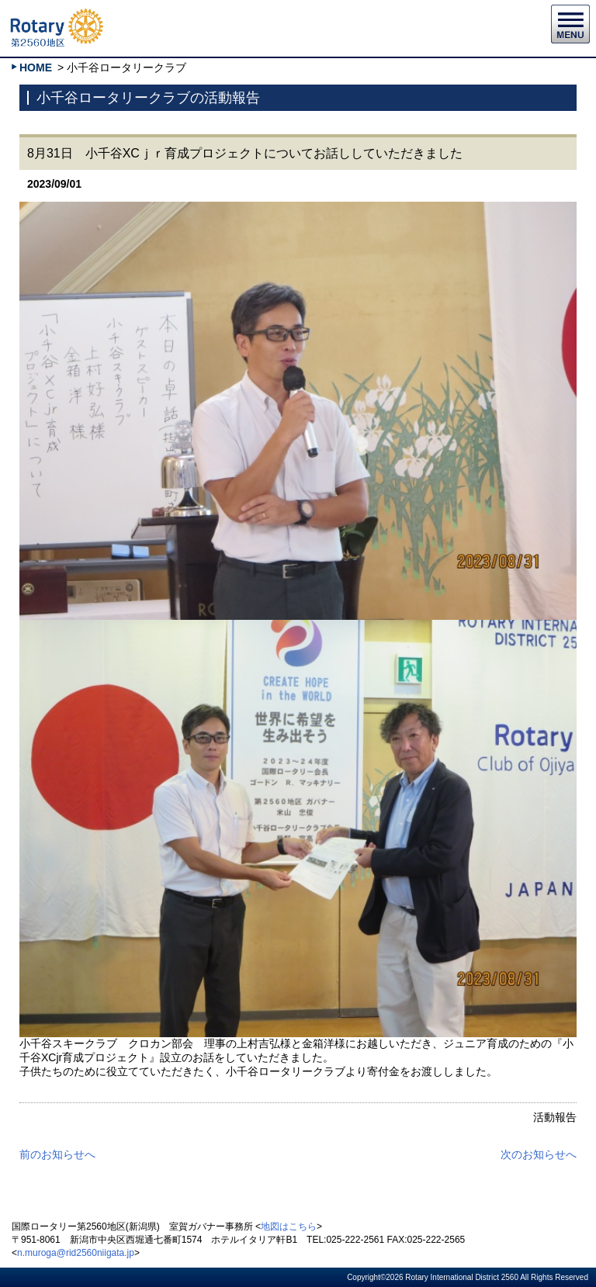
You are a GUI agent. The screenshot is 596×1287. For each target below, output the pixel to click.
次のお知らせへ (539, 1154)
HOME (35, 67)
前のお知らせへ (57, 1154)
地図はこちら (289, 1226)
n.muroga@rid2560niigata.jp (75, 1252)
